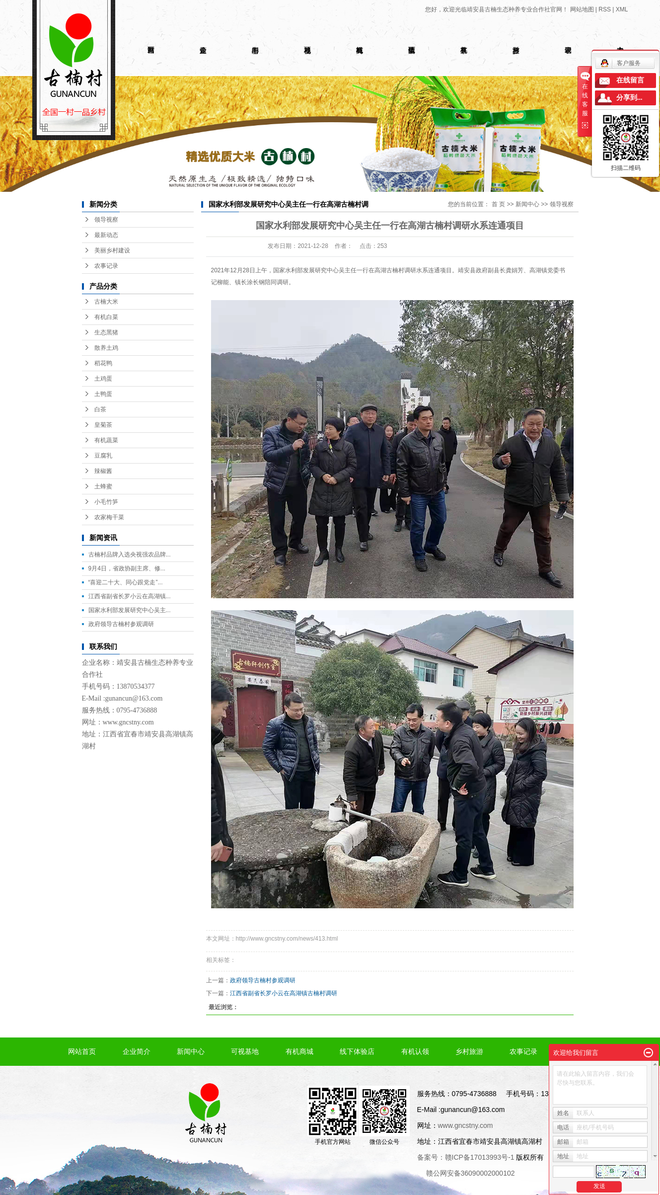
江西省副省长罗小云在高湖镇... (129, 596)
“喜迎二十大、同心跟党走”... (125, 582)
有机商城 (299, 1051)
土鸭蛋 (103, 394)
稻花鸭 (103, 363)
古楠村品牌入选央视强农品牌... (129, 554)
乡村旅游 (469, 1051)
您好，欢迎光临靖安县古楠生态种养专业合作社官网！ (496, 9)
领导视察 (106, 219)
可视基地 (245, 1051)
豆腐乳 (103, 455)
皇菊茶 (103, 424)
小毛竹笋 (106, 501)
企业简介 (136, 1051)
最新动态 (106, 235)
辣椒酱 (103, 471)
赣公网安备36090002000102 (470, 1173)
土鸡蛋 (103, 378)
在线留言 (630, 80)
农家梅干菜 (109, 517)
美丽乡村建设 (112, 250)
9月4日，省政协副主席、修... (126, 568)
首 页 (498, 204)
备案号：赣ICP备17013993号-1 (465, 1157)
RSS (604, 9)
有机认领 (415, 1051)
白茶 (100, 409)
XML (622, 9)
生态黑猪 (106, 332)
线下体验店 (357, 1051)
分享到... (629, 97)
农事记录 (106, 265)
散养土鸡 (106, 347)
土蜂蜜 (103, 486)
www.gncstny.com (128, 722)
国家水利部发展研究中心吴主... (129, 610)
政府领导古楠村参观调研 (121, 624)
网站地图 (582, 9)
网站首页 (82, 1051)
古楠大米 (106, 301)
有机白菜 (106, 317)
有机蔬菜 (106, 440)
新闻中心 (527, 204)
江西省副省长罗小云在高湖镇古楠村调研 (283, 993)
